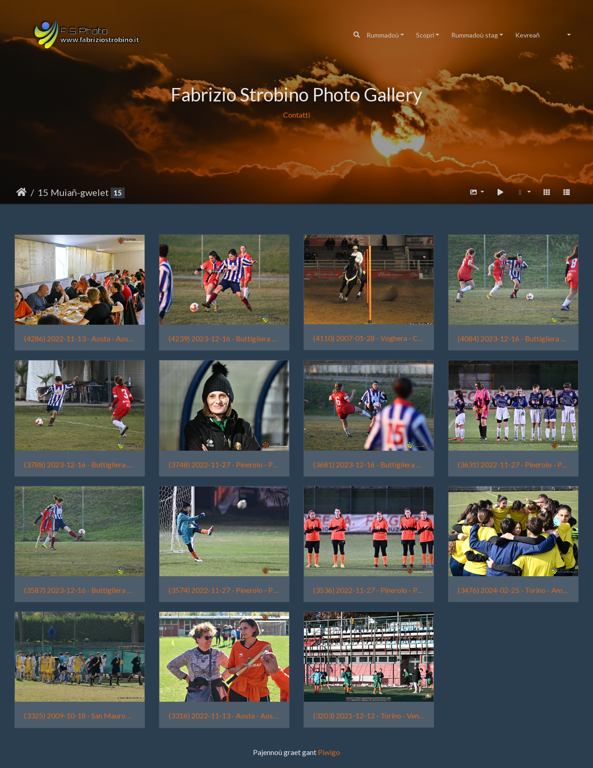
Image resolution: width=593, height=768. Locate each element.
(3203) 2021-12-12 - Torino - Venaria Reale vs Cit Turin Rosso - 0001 (368, 715)
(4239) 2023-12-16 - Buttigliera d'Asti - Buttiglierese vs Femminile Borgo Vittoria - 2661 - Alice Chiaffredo (224, 338)
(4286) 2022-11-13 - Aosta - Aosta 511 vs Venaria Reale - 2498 (79, 338)
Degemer (21, 192)
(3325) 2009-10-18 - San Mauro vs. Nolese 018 (79, 715)
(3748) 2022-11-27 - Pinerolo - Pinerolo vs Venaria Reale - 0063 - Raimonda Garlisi (224, 464)
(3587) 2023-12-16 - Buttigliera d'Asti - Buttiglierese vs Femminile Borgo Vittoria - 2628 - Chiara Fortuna (79, 589)
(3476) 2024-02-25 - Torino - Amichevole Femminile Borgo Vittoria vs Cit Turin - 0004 (513, 589)
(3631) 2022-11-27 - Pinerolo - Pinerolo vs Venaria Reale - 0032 (513, 464)
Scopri (425, 35)
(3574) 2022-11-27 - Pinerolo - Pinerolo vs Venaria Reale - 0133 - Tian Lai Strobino (224, 589)
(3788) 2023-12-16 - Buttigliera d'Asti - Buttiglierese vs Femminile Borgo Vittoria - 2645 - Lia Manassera (79, 464)
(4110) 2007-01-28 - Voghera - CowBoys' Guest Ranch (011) (368, 338)
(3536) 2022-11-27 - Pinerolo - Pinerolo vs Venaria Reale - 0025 (368, 589)
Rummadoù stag (474, 35)
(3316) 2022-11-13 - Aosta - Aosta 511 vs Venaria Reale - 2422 (224, 715)
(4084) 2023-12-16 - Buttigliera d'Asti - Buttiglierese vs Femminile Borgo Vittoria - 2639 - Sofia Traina (513, 338)
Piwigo (329, 752)
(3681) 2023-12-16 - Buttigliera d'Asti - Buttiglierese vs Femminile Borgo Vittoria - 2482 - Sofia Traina (368, 464)
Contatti (296, 114)
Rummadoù (382, 35)
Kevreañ (527, 35)
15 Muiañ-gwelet (73, 192)
